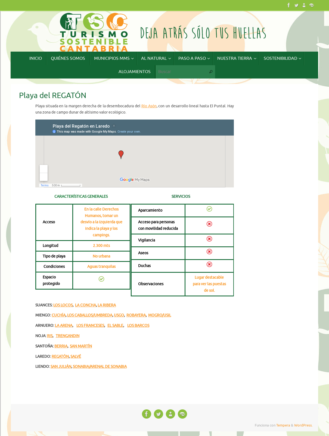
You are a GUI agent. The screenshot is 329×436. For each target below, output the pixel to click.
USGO (119, 315)
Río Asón (149, 106)
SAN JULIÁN (61, 366)
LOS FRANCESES (90, 325)
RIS (49, 336)
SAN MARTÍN (81, 346)
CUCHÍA (59, 315)
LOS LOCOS (63, 305)
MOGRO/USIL (159, 315)
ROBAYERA (136, 315)
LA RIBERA (107, 305)
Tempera (283, 425)
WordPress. (303, 425)
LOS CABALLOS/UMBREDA (89, 315)
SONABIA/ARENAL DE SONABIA (100, 366)
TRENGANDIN (67, 336)
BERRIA (60, 346)
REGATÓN (60, 356)
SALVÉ (75, 356)
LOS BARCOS (138, 325)
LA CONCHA (85, 305)
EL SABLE (115, 325)
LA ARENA (63, 325)
